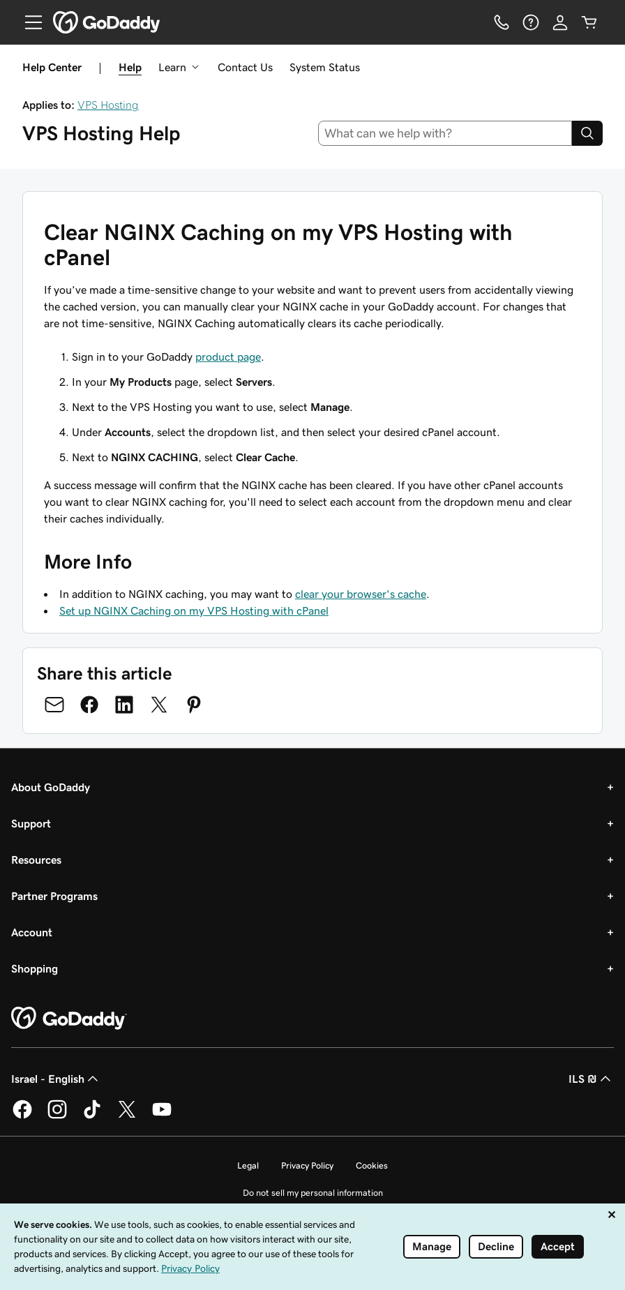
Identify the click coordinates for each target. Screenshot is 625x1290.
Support (31, 823)
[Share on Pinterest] (193, 704)
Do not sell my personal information (313, 1192)
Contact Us (245, 67)
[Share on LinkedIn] (124, 704)
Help (130, 67)
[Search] (587, 133)
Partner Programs (54, 895)
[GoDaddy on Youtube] (162, 1116)
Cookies (372, 1165)
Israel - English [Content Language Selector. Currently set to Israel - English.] (56, 1078)
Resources (36, 859)
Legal (248, 1165)
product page (228, 356)
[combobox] (445, 133)
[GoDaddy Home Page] (69, 1018)
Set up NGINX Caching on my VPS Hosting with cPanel (194, 610)
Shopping (34, 968)
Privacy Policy (307, 1165)
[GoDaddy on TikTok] (92, 1116)
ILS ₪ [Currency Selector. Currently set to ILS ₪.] (591, 1078)
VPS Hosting (108, 104)
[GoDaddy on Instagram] (57, 1116)
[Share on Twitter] (159, 704)
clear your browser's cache (360, 593)
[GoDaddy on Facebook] (22, 1116)
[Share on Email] (54, 704)
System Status (324, 67)
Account (31, 932)
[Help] (531, 22)
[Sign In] (560, 22)
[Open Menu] (27, 22)
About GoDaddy (50, 787)
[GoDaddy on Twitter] (127, 1116)
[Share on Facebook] (89, 704)
